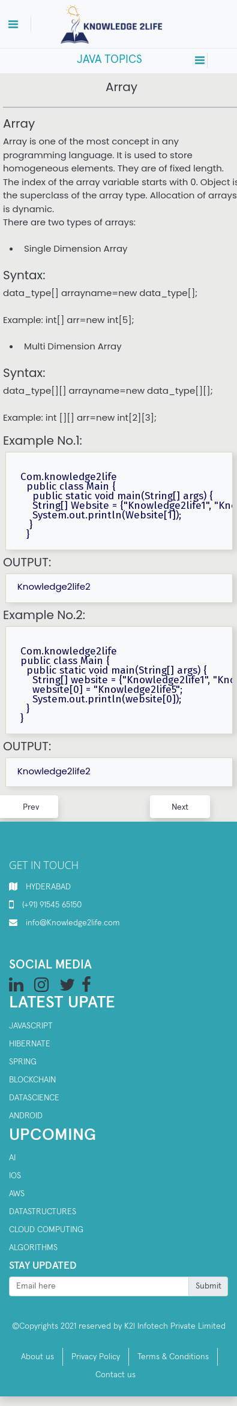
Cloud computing (46, 1230)
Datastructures (42, 1212)
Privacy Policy (95, 1357)
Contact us (115, 1375)
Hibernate (29, 1044)
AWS (17, 1194)
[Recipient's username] (99, 1287)
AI (12, 1158)
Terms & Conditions (173, 1357)
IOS (15, 1176)
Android (26, 1116)
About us (37, 1357)
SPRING (23, 1062)
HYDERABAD (48, 887)
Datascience (34, 1098)
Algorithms (33, 1248)
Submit (208, 1286)
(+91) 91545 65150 (52, 905)
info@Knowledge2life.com (73, 923)
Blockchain (32, 1080)
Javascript (31, 1026)
